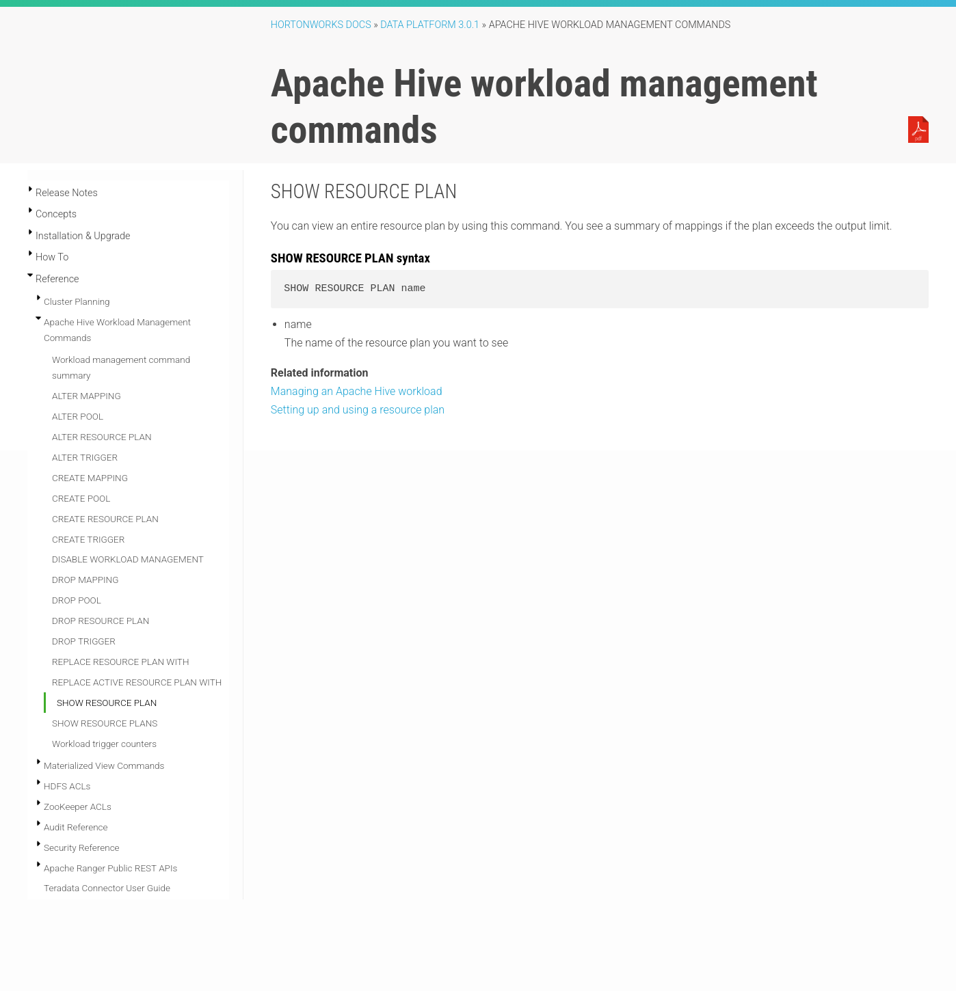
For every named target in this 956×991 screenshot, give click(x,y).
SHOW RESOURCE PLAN (107, 702)
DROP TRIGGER (84, 641)
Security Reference (82, 847)
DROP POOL (76, 600)
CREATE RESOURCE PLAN (105, 518)
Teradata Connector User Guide (107, 887)
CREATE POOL (81, 498)
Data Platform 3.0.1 (429, 25)
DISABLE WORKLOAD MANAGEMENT (128, 559)
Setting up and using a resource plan (357, 409)
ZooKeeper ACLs (77, 806)
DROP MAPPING (85, 579)
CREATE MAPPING (90, 477)
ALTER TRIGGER (85, 457)
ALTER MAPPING (86, 395)
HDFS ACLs (67, 785)
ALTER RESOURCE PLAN (102, 436)
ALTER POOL (77, 416)
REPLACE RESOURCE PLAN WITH (120, 661)
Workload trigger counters (104, 743)
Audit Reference (76, 827)
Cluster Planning (77, 301)
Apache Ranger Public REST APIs (110, 868)
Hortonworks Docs (321, 25)
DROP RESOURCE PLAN (100, 620)
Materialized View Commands (104, 765)
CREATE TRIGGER (88, 539)
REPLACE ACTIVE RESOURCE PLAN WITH (137, 682)
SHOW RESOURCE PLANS (104, 723)
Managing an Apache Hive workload (356, 391)
